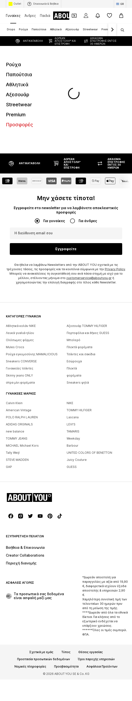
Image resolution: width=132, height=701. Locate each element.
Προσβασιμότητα (66, 596)
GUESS (72, 397)
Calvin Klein (14, 333)
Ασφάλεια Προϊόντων (102, 596)
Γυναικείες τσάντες (19, 298)
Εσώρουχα (74, 291)
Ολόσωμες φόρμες (20, 270)
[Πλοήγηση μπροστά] (112, 29)
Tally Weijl (13, 382)
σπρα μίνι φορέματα (20, 312)
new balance (15, 361)
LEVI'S (71, 354)
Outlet (15, 4)
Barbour (72, 375)
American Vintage (18, 340)
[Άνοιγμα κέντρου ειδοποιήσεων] (98, 15)
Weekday (73, 368)
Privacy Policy (115, 199)
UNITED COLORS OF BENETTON (89, 382)
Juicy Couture (77, 389)
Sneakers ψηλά (78, 312)
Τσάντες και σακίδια (81, 284)
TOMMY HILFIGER (79, 340)
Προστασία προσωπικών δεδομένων (43, 589)
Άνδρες (30, 15)
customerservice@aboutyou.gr (89, 208)
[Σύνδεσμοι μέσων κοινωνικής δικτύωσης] (11, 446)
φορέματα (74, 305)
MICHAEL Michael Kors (22, 375)
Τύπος (66, 582)
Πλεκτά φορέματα (79, 277)
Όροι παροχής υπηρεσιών (96, 589)
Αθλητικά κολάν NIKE (21, 256)
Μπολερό (73, 270)
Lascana (73, 347)
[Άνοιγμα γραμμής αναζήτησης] (121, 30)
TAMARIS (73, 361)
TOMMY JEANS (16, 368)
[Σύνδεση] (86, 16)
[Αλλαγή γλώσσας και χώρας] (120, 4)
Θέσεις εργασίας (90, 582)
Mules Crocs (15, 277)
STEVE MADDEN (17, 389)
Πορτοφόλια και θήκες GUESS (88, 263)
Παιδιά (45, 15)
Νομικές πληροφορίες (30, 596)
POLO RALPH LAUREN (22, 347)
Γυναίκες (13, 15)
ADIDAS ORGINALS (19, 354)
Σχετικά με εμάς (41, 582)
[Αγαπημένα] (109, 16)
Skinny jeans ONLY (19, 305)
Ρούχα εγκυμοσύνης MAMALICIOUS (32, 284)
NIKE (70, 333)
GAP (9, 397)
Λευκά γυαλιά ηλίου (20, 263)
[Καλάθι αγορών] (121, 16)
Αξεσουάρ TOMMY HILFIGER (87, 256)
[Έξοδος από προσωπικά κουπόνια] (74, 16)
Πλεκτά (72, 298)
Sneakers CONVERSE (21, 291)
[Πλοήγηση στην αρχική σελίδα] (32, 427)
